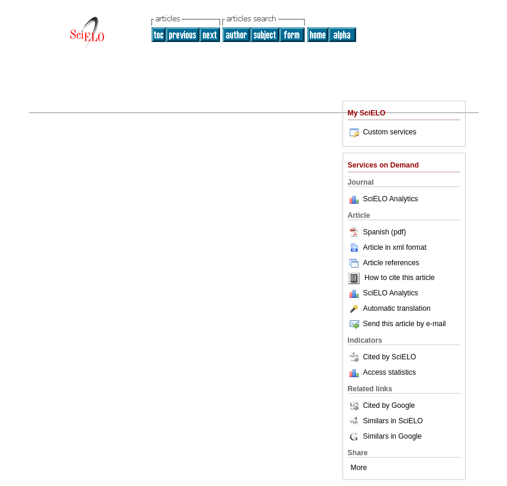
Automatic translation (389, 308)
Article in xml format (387, 247)
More (359, 468)
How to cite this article (399, 278)
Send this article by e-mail (397, 324)
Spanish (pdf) (377, 232)
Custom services (382, 132)
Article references (383, 263)
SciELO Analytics (390, 199)
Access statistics (389, 372)
